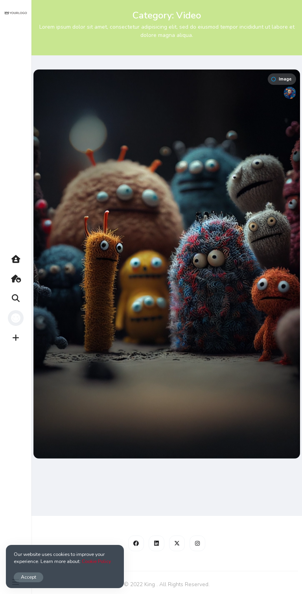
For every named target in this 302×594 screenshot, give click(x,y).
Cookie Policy (96, 561)
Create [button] (19, 337)
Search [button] (19, 298)
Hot (19, 279)
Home (19, 259)
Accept (28, 577)
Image (281, 79)
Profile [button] (19, 318)
